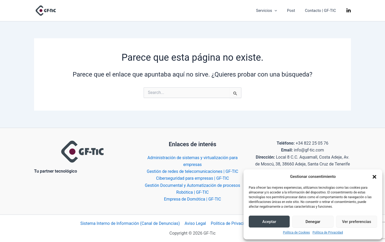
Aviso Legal (196, 223)
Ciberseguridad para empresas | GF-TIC (192, 178)
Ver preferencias (356, 221)
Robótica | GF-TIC (192, 192)
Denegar (313, 221)
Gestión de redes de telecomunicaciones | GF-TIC (193, 171)
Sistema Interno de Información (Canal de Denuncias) (131, 223)
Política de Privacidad (328, 232)
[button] (374, 176)
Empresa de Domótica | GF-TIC (192, 199)
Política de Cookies (296, 232)
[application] (279, 10)
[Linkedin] (348, 10)
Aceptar (269, 221)
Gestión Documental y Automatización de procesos (192, 185)
